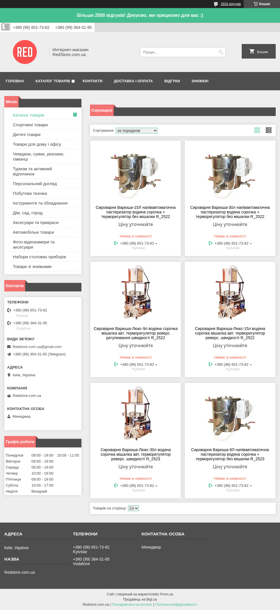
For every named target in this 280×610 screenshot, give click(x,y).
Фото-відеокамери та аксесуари (34, 244)
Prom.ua (166, 594)
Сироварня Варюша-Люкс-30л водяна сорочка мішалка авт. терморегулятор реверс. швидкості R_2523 (136, 454)
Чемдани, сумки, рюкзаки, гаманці (38, 156)
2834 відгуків (231, 4)
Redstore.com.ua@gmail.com (37, 347)
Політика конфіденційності (176, 605)
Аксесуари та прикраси (36, 222)
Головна (15, 81)
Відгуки (172, 81)
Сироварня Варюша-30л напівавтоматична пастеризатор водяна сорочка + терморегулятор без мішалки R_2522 (230, 212)
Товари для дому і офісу (37, 144)
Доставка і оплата (133, 81)
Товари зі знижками (32, 266)
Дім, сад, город (28, 212)
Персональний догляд (35, 183)
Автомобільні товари (33, 232)
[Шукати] (221, 52)
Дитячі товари (27, 134)
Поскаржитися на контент (132, 605)
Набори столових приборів (39, 256)
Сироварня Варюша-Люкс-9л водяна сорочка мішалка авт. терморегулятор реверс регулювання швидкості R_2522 (136, 333)
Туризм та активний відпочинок (32, 171)
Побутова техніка (30, 193)
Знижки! (200, 81)
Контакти (93, 81)
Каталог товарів (52, 81)
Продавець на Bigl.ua (140, 599)
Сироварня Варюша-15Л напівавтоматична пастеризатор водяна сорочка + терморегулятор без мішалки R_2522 (136, 212)
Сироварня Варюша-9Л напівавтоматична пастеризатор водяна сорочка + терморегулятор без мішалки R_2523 (230, 454)
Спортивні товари (30, 124)
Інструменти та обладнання (40, 203)
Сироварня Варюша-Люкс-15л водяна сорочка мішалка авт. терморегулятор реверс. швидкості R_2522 (230, 333)
